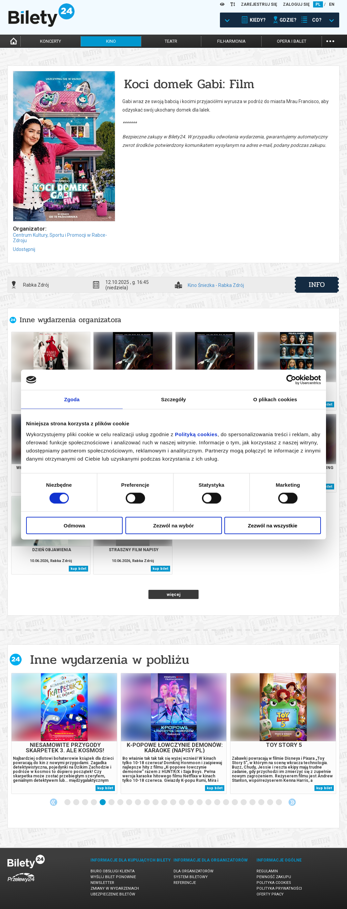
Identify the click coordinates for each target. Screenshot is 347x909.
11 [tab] (155, 802)
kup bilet (78, 568)
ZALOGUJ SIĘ (296, 4)
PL (318, 4)
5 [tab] (103, 802)
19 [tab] (226, 802)
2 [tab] (76, 802)
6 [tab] (111, 802)
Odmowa (74, 525)
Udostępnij (24, 249)
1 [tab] (67, 802)
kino (111, 41)
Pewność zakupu (274, 877)
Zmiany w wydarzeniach (114, 888)
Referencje (185, 883)
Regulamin (267, 871)
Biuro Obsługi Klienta (112, 871)
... (330, 40)
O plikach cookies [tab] (275, 399)
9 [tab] (138, 802)
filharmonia (231, 41)
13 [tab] (173, 802)
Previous (53, 802)
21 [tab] (244, 802)
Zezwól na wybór (173, 525)
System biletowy (191, 877)
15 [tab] (191, 802)
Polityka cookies (274, 883)
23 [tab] (261, 802)
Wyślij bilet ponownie (113, 877)
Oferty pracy (270, 894)
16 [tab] (200, 802)
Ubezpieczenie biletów (112, 894)
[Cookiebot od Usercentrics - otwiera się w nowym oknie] (291, 380)
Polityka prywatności (279, 888)
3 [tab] (85, 802)
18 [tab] (217, 802)
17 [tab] (208, 802)
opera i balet (291, 41)
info (317, 284)
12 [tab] (164, 802)
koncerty (50, 41)
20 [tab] (235, 802)
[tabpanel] (64, 733)
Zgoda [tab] (72, 399)
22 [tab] (252, 802)
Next (292, 802)
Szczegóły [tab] (173, 399)
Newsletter (102, 883)
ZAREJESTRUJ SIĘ (259, 4)
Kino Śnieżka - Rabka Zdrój (216, 285)
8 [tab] (129, 802)
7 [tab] (120, 802)
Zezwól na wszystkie (273, 525)
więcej (174, 594)
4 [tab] (94, 802)
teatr (171, 41)
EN (331, 4)
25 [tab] (279, 802)
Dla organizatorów (193, 871)
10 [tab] (147, 802)
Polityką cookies (196, 434)
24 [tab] (270, 802)
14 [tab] (182, 802)
